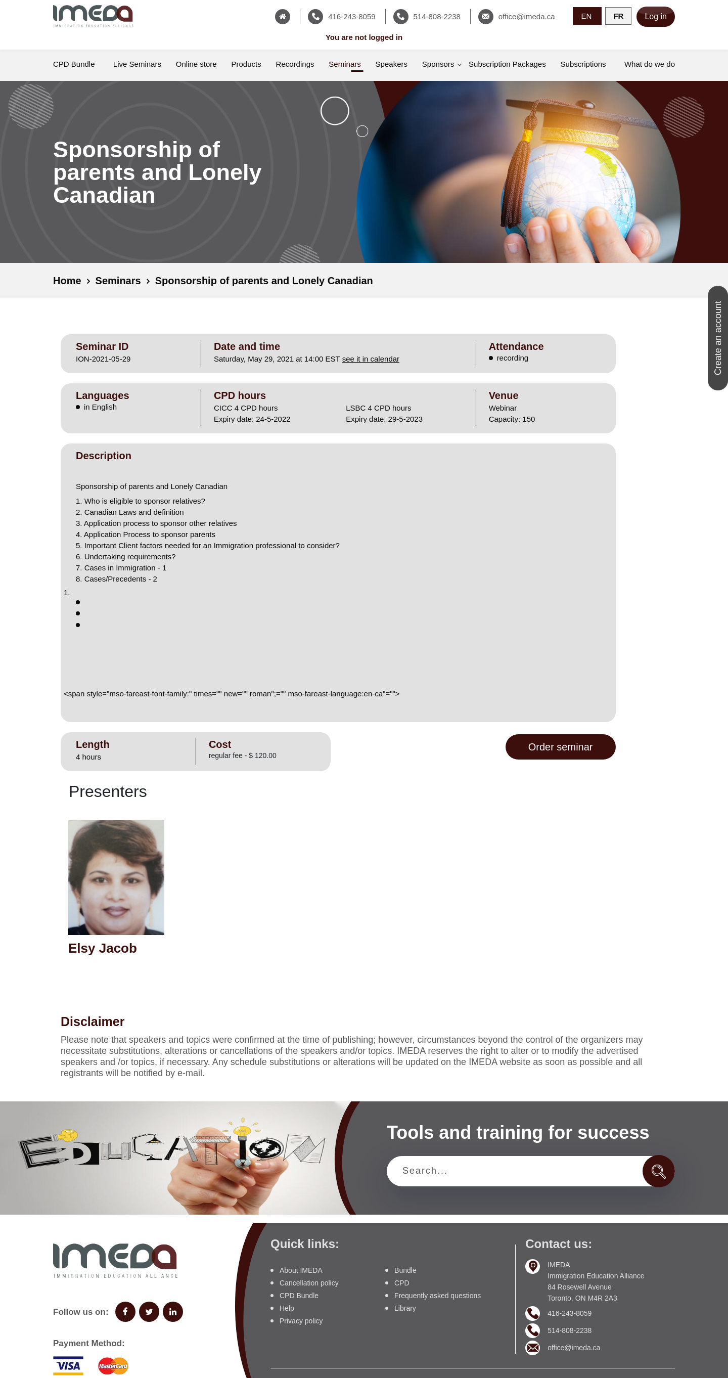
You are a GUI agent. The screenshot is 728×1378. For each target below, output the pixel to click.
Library (405, 1308)
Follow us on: (81, 1312)
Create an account (718, 338)
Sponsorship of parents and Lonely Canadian (264, 280)
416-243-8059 (570, 1313)
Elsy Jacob (102, 948)
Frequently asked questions (437, 1296)
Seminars (118, 280)
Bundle (405, 1270)
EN (587, 16)
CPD (402, 1283)
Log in (656, 16)
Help (287, 1308)
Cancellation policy (309, 1283)
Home (67, 280)
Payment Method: (89, 1343)
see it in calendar (370, 358)
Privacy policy (301, 1321)
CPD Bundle (299, 1296)
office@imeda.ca (574, 1348)
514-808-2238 (570, 1330)
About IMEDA (301, 1270)
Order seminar (560, 746)
